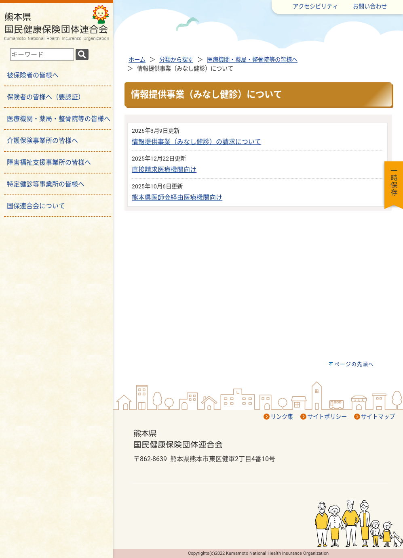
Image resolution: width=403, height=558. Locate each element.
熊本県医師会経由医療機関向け (177, 197)
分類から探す (176, 59)
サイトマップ (378, 417)
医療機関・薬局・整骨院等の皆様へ (252, 59)
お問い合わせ (370, 6)
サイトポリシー (327, 417)
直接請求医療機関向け (164, 169)
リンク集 (281, 417)
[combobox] (42, 54)
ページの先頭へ (354, 364)
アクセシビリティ (315, 6)
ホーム (137, 59)
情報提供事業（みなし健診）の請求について (196, 142)
